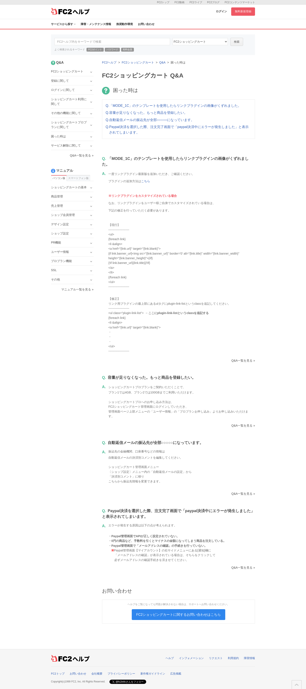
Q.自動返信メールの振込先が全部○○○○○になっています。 (150, 120)
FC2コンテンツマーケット (240, 2)
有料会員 (127, 49)
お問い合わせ (146, 24)
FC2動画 (179, 2)
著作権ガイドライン (152, 673)
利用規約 (233, 658)
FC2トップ (163, 2)
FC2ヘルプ (109, 62)
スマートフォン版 (78, 178)
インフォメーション (191, 658)
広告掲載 (175, 673)
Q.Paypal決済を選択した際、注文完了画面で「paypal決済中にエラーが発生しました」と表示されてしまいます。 (177, 129)
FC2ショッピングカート (138, 62)
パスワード (112, 49)
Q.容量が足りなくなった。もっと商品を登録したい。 (146, 112)
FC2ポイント (95, 49)
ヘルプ (170, 658)
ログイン (221, 11)
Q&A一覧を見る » (243, 360)
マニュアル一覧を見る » (77, 289)
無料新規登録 (243, 11)
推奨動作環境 (124, 24)
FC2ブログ (213, 2)
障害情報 (249, 658)
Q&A (162, 62)
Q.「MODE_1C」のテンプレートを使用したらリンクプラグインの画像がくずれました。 (173, 105)
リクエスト (216, 658)
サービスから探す (63, 24)
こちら (145, 181)
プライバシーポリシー (121, 673)
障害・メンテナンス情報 (96, 24)
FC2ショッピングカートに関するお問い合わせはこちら (178, 614)
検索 (236, 41)
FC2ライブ (196, 2)
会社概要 (96, 673)
